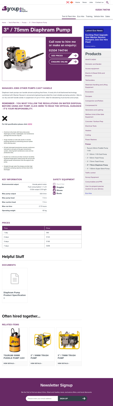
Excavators (89, 92)
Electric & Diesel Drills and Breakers (95, 74)
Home (77, 2)
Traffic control (90, 173)
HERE (41, 106)
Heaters (88, 130)
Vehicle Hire (99, 16)
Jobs (91, 2)
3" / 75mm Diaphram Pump (97, 165)
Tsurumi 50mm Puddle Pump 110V (97, 149)
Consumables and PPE (93, 182)
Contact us (99, 2)
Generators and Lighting (94, 110)
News (84, 2)
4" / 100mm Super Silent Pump (98, 168)
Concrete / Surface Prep (94, 121)
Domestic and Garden (93, 64)
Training (89, 16)
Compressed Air (91, 105)
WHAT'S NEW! (90, 59)
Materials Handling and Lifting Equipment (96, 86)
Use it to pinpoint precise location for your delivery (94, 187)
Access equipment (92, 68)
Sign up (69, 398)
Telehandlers (90, 80)
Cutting (88, 135)
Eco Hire (80, 16)
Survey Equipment (92, 177)
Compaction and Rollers (94, 101)
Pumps (24, 22)
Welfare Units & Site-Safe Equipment (94, 115)
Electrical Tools (91, 126)
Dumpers (88, 96)
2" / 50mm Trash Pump (95, 158)
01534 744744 (102, 9)
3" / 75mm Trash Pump (95, 161)
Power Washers (91, 139)
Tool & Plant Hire (69, 16)
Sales (107, 16)
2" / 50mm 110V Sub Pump (97, 154)
